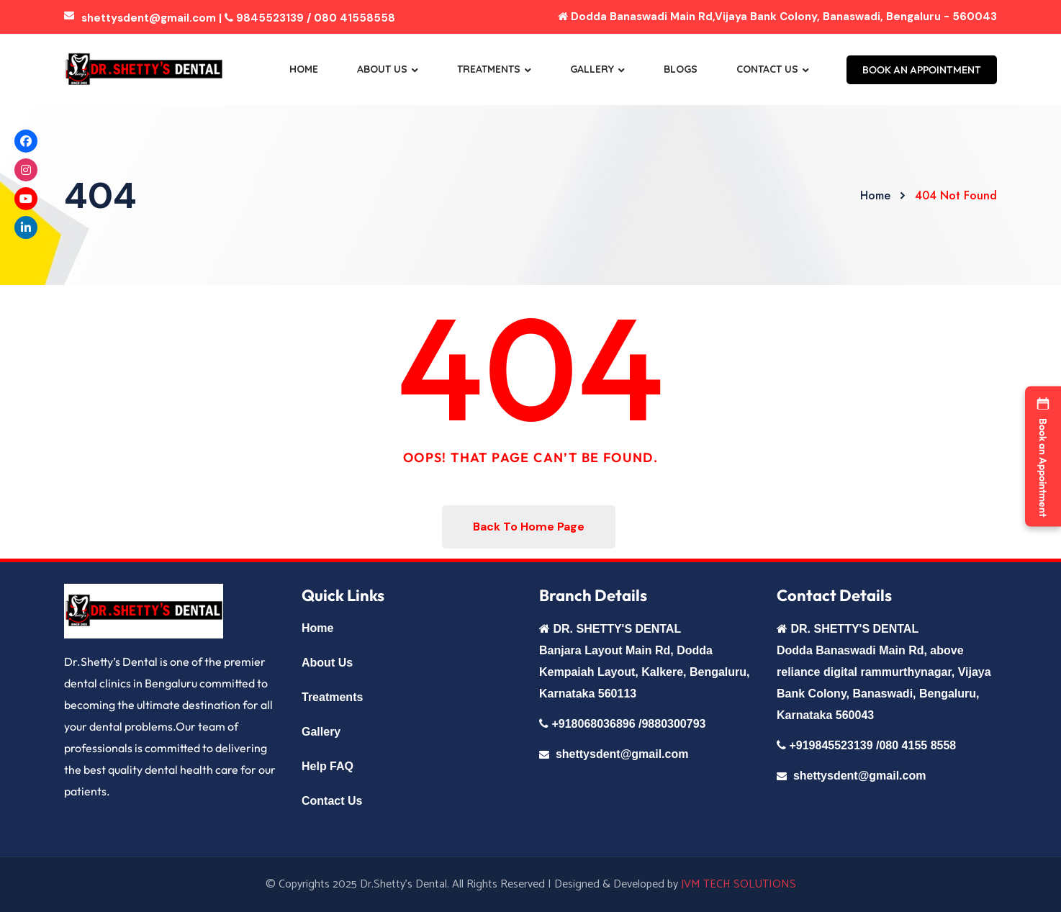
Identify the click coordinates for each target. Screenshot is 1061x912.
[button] (1043, 456)
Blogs (680, 69)
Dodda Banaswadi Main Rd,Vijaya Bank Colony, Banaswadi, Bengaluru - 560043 (777, 16)
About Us (382, 69)
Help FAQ (327, 766)
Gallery (592, 69)
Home (303, 69)
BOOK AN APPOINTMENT (921, 69)
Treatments (488, 69)
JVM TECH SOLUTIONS (738, 884)
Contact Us (767, 69)
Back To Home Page (528, 526)
